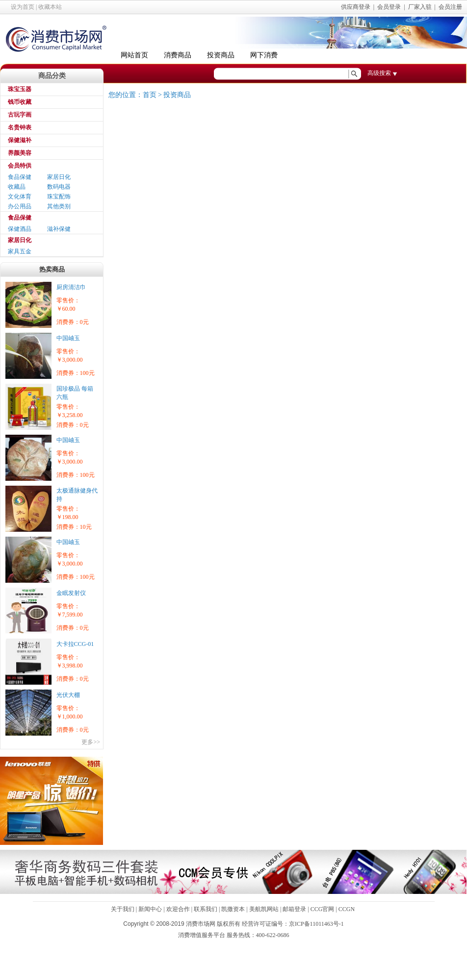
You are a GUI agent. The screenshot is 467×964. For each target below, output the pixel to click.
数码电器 (59, 186)
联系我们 (205, 909)
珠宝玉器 (19, 89)
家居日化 (59, 176)
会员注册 (450, 6)
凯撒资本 (233, 909)
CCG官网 (323, 909)
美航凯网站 (264, 909)
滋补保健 (59, 228)
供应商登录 (355, 6)
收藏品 (17, 186)
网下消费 (264, 55)
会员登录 (389, 6)
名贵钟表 (19, 127)
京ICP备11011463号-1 (316, 923)
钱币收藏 (19, 102)
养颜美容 (19, 152)
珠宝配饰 (59, 196)
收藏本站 (50, 6)
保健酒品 (19, 228)
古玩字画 (19, 114)
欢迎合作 (178, 909)
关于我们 (122, 909)
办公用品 (19, 206)
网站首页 (134, 55)
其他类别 (59, 206)
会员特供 (19, 165)
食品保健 (19, 176)
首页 (149, 95)
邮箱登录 (294, 909)
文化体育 (19, 196)
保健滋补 (19, 140)
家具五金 (19, 251)
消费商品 (177, 55)
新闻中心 (150, 909)
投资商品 (220, 55)
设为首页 (22, 6)
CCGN (346, 909)
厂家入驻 (420, 6)
